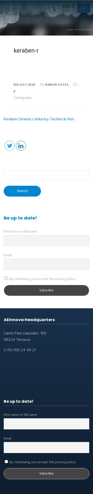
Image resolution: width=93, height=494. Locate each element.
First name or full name (20, 232)
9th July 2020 (24, 84)
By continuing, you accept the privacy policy (40, 279)
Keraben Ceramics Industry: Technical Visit (39, 119)
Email (7, 255)
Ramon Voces (57, 84)
